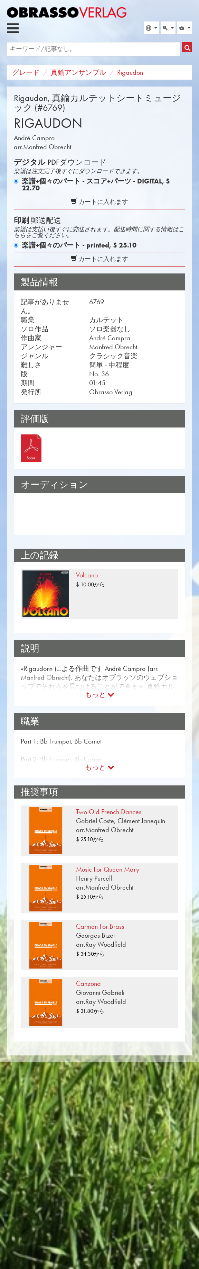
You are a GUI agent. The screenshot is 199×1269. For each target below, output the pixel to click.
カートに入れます (99, 202)
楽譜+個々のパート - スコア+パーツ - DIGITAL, (96, 184)
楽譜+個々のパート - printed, (79, 245)
